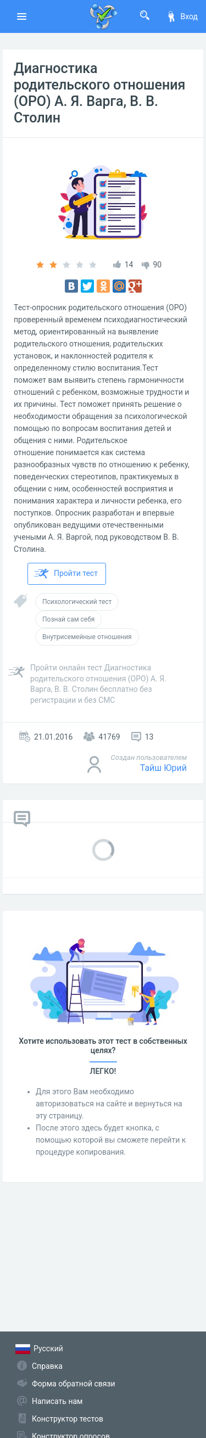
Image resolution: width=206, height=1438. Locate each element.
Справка (47, 1366)
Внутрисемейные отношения (87, 637)
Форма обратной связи (73, 1383)
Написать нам (57, 1401)
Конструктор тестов (67, 1418)
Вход (182, 16)
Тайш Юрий (163, 768)
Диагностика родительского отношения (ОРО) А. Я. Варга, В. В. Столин (99, 93)
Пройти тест (66, 574)
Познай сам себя (68, 619)
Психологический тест (77, 602)
